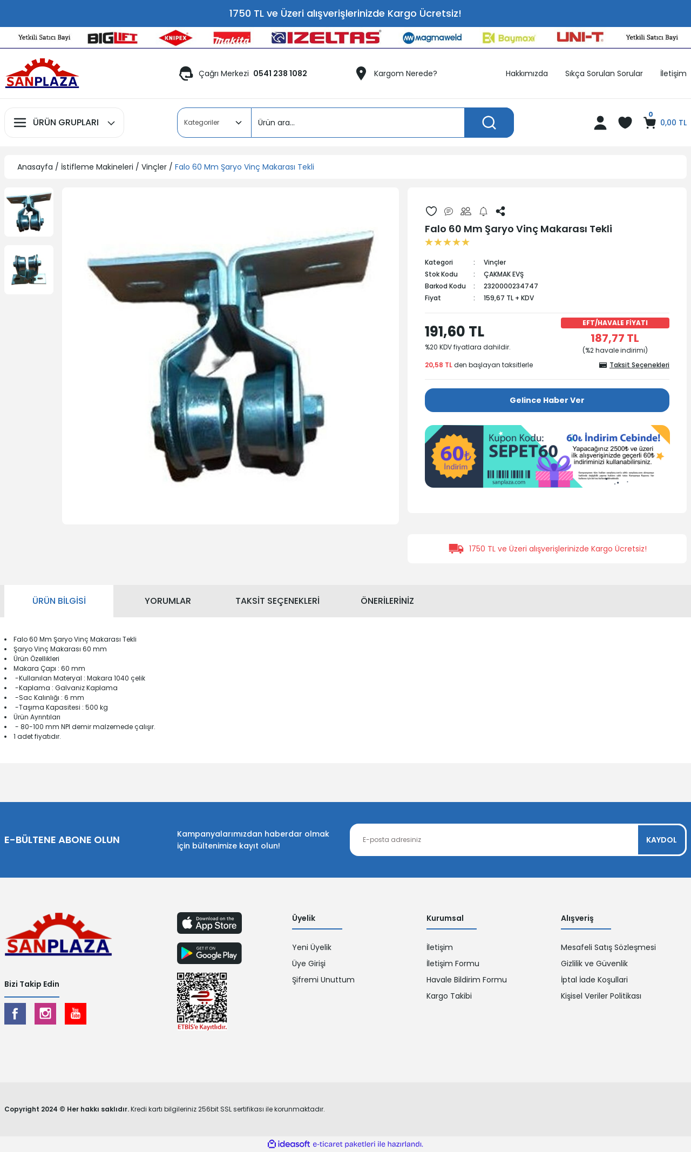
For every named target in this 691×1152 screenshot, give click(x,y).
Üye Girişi (309, 963)
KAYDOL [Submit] (661, 839)
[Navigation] (64, 122)
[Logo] (42, 73)
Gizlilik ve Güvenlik (594, 963)
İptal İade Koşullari (594, 979)
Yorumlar (168, 601)
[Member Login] (600, 122)
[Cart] (664, 122)
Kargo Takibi (449, 996)
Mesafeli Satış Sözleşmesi (608, 947)
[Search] (383, 122)
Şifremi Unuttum (323, 979)
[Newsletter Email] (518, 840)
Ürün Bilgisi (59, 601)
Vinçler (495, 262)
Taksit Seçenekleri (277, 601)
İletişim (439, 947)
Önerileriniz (387, 601)
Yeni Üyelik (311, 947)
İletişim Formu (452, 963)
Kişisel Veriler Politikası (601, 996)
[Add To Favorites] (431, 211)
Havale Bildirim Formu (466, 979)
